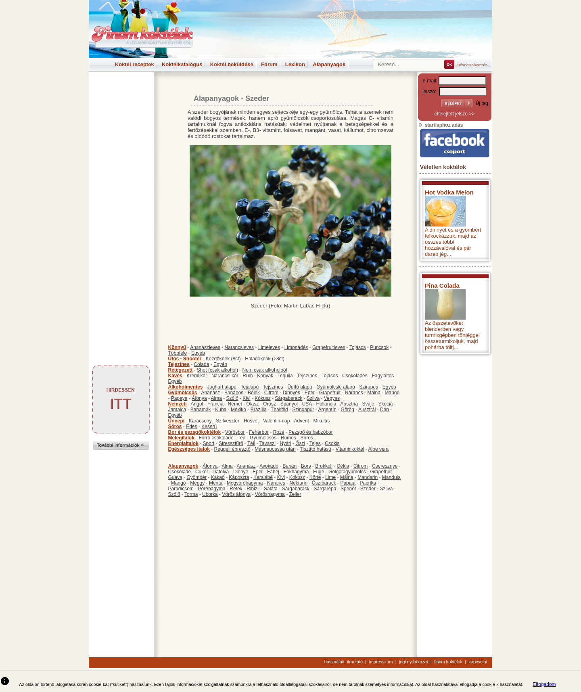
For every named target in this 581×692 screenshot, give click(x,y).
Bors (306, 466)
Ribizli (253, 488)
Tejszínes (179, 364)
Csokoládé (179, 472)
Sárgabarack (288, 398)
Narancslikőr (224, 375)
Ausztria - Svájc (357, 404)
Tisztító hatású (315, 449)
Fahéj (273, 472)
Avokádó (268, 466)
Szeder (368, 488)
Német (235, 404)
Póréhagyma (212, 488)
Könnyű (177, 347)
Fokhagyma (296, 472)
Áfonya (199, 398)
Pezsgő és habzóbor (310, 432)
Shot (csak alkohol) (217, 370)
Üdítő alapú (299, 387)
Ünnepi (176, 421)
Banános (233, 392)
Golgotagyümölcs (347, 472)
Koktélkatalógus (182, 64)
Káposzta (239, 477)
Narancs (354, 392)
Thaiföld (279, 409)
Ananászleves (205, 347)
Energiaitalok (183, 443)
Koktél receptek (134, 64)
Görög (347, 409)
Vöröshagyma (270, 494)
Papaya (179, 398)
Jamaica (177, 409)
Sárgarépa (324, 488)
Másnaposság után (275, 449)
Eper (310, 392)
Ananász (210, 392)
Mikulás (321, 421)
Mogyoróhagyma (245, 483)
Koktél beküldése (231, 64)
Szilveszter (227, 421)
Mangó (392, 392)
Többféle (177, 353)
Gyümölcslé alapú (335, 387)
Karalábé (263, 477)
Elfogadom (544, 684)
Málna (373, 392)
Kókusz (262, 398)
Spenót (348, 488)
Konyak (265, 375)
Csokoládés (355, 375)
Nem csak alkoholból (264, 370)
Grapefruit (330, 392)
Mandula (391, 477)
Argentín (327, 409)
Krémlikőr (197, 375)
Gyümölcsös (182, 392)
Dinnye (240, 472)
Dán (384, 409)
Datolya (221, 472)
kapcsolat (477, 661)
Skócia (385, 404)
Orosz (269, 404)
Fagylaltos (383, 375)
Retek (236, 488)
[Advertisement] (121, 90)
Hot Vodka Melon (449, 192)
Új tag (482, 103)
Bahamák (200, 409)
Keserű (209, 426)
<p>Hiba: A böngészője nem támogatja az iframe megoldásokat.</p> (454, 464)
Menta (215, 483)
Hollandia (326, 404)
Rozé (278, 432)
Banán (289, 466)
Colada (201, 364)
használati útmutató (343, 661)
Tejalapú (249, 387)
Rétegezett (180, 370)
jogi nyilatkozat (413, 661)
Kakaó (218, 477)
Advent (301, 421)
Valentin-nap (276, 421)
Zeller (295, 494)
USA (307, 404)
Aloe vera (378, 449)
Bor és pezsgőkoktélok (194, 432)
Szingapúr (303, 409)
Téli (251, 443)
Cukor (201, 472)
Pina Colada (442, 285)
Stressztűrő (231, 443)
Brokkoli (323, 466)
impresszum (381, 661)
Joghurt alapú (221, 387)
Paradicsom (181, 488)
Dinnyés (291, 392)
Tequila (285, 375)
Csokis (332, 443)
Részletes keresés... (474, 65)
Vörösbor (235, 432)
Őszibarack (324, 483)
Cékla (343, 466)
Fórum (269, 64)
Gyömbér (197, 477)
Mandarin (367, 477)
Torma (191, 494)
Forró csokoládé (216, 438)
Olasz (253, 404)
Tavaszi (267, 443)
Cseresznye (384, 466)
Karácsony (200, 421)
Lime (330, 477)
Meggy (197, 483)
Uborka (210, 494)
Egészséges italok (189, 449)
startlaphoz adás (440, 125)
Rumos (288, 438)
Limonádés (296, 347)
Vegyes (332, 398)
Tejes (315, 443)
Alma (216, 398)
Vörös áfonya (236, 494)
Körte (315, 477)
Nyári (285, 443)
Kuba (220, 409)
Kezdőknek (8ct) (223, 359)
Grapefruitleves (328, 347)
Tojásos (357, 347)
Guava (175, 477)
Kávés (175, 375)
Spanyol (289, 404)
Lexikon (295, 64)
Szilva (313, 398)
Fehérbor (259, 432)
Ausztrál (367, 409)
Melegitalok (181, 438)
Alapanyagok (329, 64)
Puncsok (379, 347)
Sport (209, 443)
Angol (197, 404)
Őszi (300, 443)
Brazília (259, 409)
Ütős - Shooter (185, 359)
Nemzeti (177, 404)
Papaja (347, 483)
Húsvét (251, 421)
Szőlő (232, 398)
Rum (247, 375)
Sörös (175, 426)
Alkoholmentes (185, 387)
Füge (318, 472)
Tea (241, 438)
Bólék (254, 392)
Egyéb (198, 353)
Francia (215, 404)
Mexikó (238, 409)
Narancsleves (239, 347)
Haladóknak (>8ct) (264, 359)
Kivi (246, 398)
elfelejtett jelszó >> (454, 114)
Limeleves (269, 347)
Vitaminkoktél (349, 449)
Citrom (271, 392)
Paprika (367, 483)
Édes (191, 426)
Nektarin (298, 483)
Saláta (271, 488)
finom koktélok (448, 661)
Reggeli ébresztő (232, 449)
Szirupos (368, 387)
